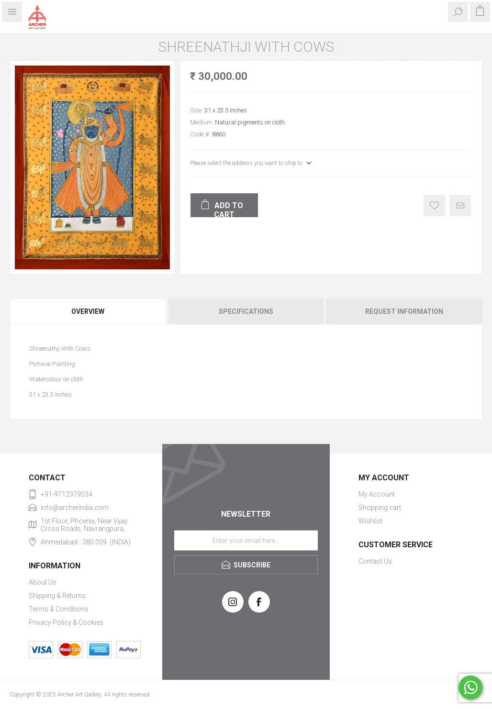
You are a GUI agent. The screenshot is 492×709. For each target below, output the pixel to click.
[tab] (88, 311)
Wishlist (370, 521)
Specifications (246, 311)
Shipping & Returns (57, 595)
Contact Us (375, 561)
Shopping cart (379, 507)
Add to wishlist (434, 205)
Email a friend (460, 205)
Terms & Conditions (59, 609)
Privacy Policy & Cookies (66, 622)
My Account (376, 494)
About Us (42, 582)
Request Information (404, 311)
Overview (87, 311)
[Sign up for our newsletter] (246, 540)
